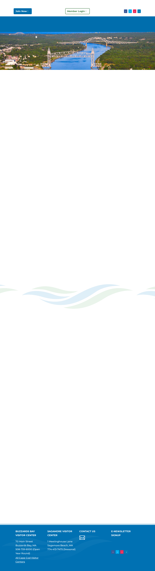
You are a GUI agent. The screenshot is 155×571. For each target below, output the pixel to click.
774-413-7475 (55, 549)
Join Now (21, 11)
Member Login (76, 11)
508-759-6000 (24, 549)
